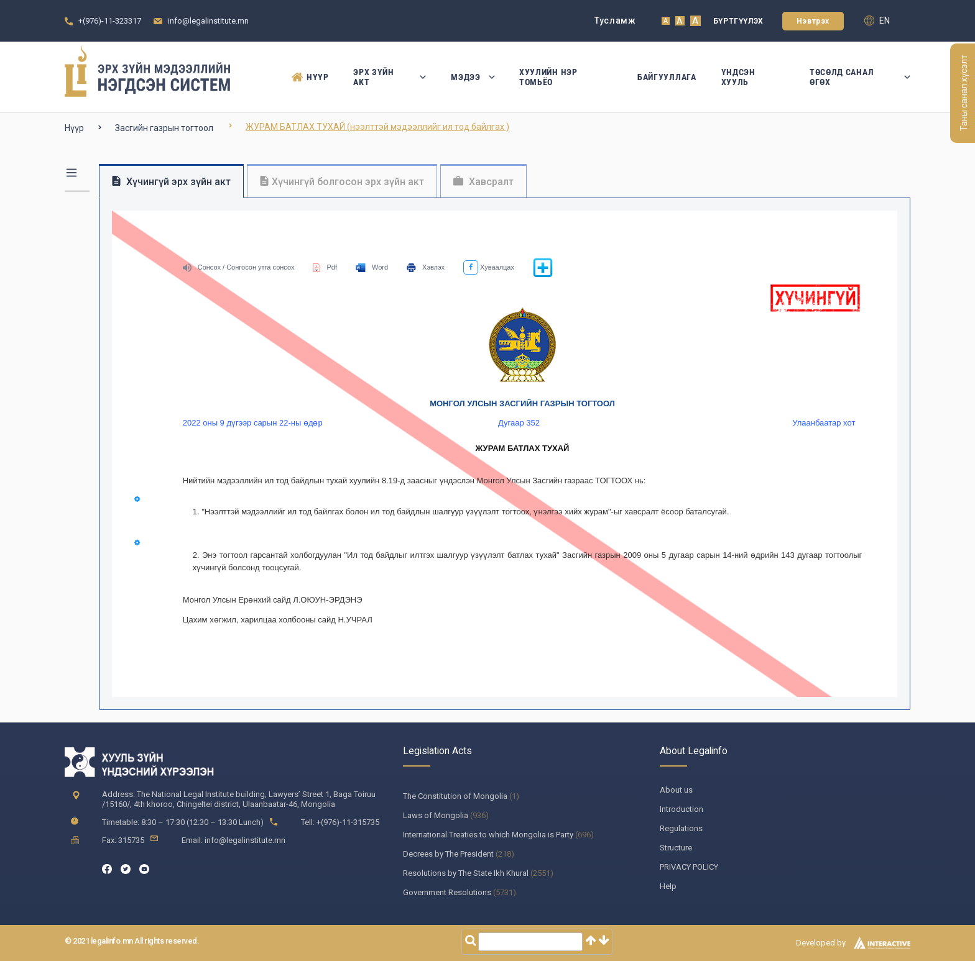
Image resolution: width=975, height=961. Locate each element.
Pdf (325, 267)
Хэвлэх (426, 267)
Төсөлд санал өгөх (860, 77)
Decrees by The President (448, 854)
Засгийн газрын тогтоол (164, 128)
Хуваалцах (488, 267)
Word (372, 267)
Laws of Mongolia (435, 815)
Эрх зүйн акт (389, 77)
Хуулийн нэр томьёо (548, 77)
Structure (676, 847)
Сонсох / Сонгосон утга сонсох (239, 267)
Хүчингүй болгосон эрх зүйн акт (342, 182)
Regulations (681, 828)
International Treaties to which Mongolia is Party (488, 834)
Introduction (681, 809)
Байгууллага (666, 77)
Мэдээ (472, 77)
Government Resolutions (447, 892)
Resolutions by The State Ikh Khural (466, 873)
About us (676, 790)
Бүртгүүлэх (738, 21)
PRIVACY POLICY (689, 867)
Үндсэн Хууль (738, 77)
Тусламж (615, 20)
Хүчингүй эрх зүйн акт (171, 182)
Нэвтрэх (813, 21)
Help (668, 886)
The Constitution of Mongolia (455, 796)
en (877, 20)
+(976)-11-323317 (109, 20)
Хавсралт (483, 182)
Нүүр (310, 77)
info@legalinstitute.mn (208, 20)
